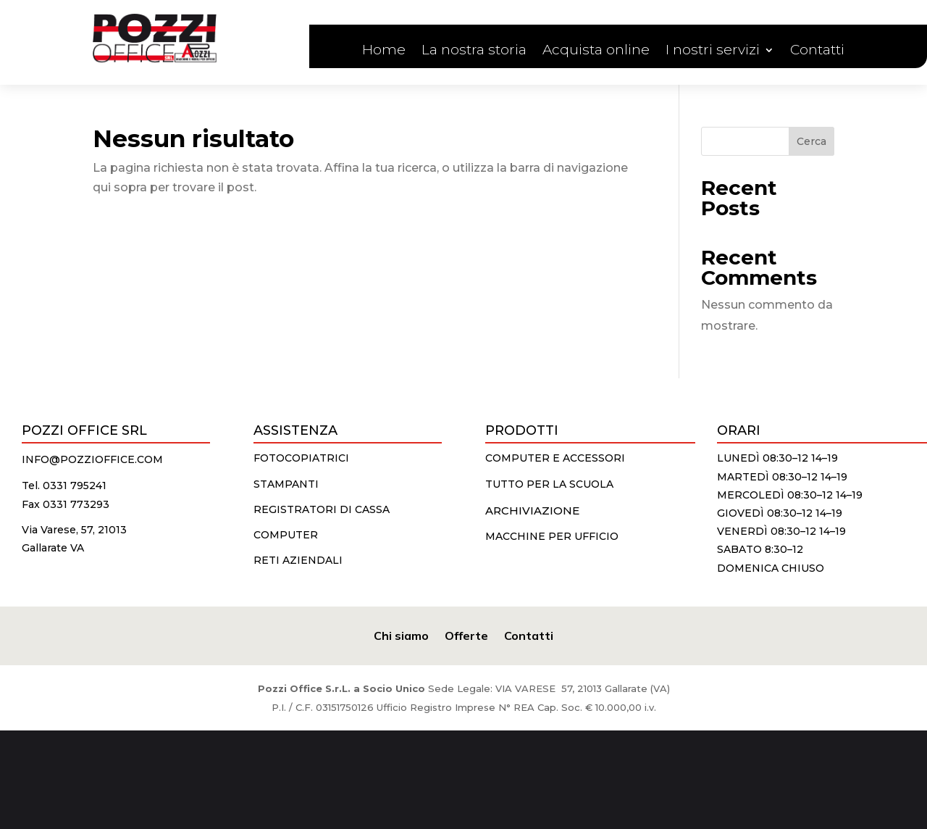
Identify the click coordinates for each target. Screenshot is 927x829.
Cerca (811, 141)
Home (384, 51)
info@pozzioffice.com (92, 459)
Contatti (817, 51)
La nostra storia (474, 51)
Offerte (466, 634)
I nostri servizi (713, 51)
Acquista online (596, 51)
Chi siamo (401, 634)
